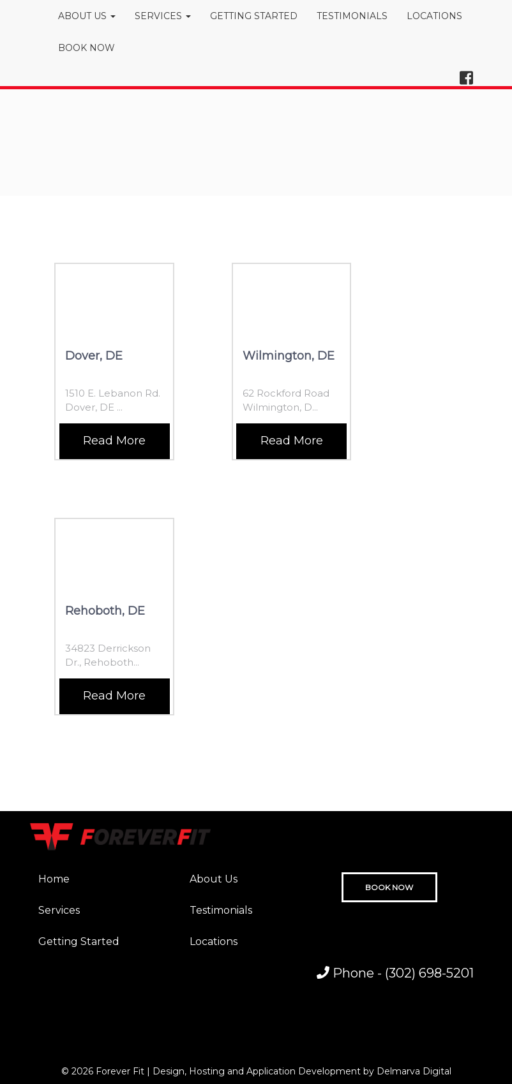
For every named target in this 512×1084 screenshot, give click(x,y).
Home (54, 879)
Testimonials (221, 910)
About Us (213, 879)
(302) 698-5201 (429, 973)
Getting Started (78, 941)
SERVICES (163, 16)
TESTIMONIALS (352, 16)
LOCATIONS (434, 16)
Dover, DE (94, 356)
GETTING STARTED (253, 16)
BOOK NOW (86, 48)
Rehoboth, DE (105, 611)
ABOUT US (87, 16)
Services (59, 910)
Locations (213, 941)
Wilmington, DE (289, 356)
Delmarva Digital (414, 1071)
